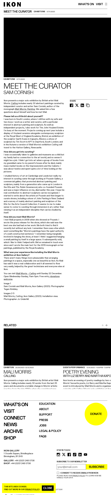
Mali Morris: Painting (25, 109)
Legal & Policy (50, 431)
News (10, 424)
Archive (13, 431)
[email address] (71, 467)
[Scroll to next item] (106, 325)
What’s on (86, 4)
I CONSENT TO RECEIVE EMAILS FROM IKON (79, 473)
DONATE (96, 414)
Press (43, 420)
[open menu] (106, 4)
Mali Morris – (26, 273)
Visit (99, 4)
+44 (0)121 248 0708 (24, 460)
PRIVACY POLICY (78, 476)
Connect (14, 418)
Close (47, 488)
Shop (10, 438)
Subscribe (96, 467)
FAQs (42, 436)
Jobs (42, 425)
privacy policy (32, 489)
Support (45, 415)
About (44, 409)
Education (47, 404)
